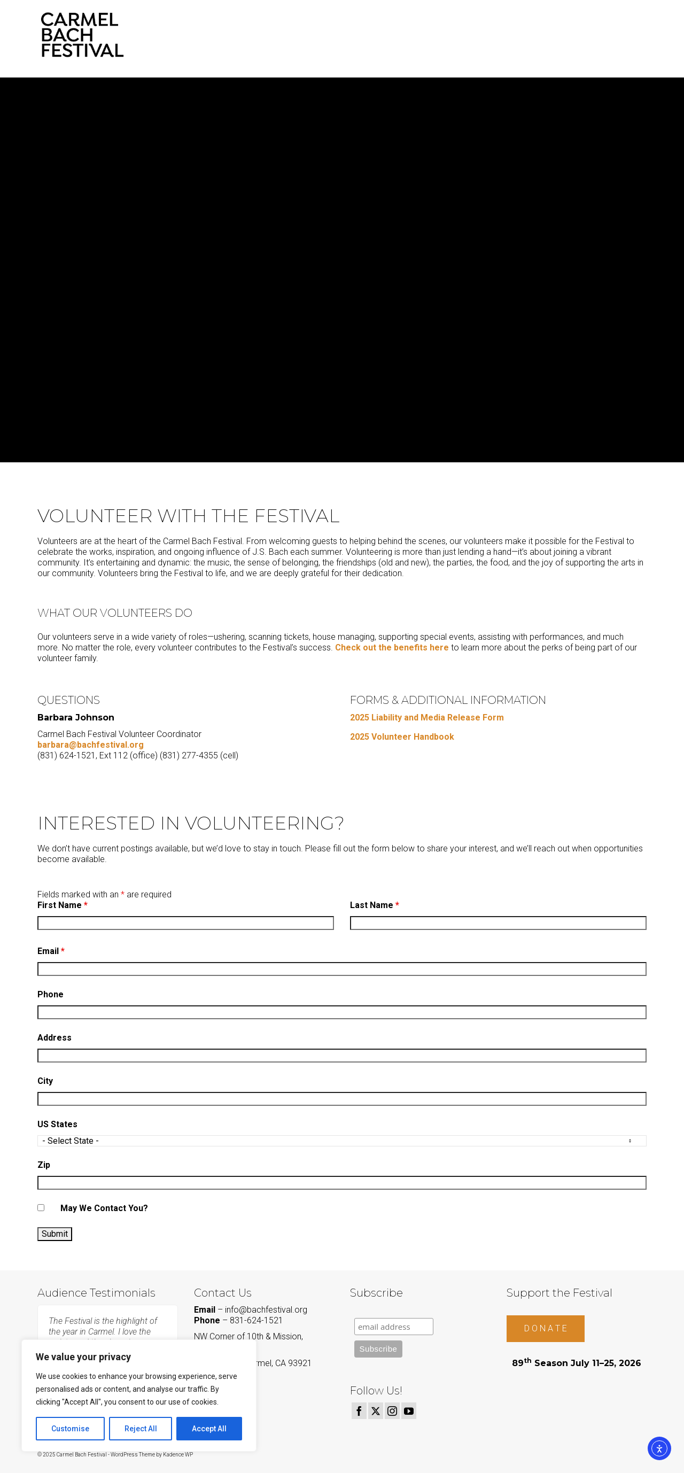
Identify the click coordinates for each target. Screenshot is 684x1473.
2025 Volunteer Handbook (402, 737)
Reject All (141, 1428)
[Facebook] (359, 1410)
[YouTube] (408, 1410)
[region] (138, 1395)
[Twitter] (375, 1410)
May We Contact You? (104, 1208)
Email (51, 951)
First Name (62, 905)
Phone (50, 994)
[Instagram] (392, 1410)
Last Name (374, 905)
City (45, 1081)
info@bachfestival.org (266, 1310)
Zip (43, 1165)
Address (54, 1038)
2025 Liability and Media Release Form (427, 717)
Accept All (209, 1428)
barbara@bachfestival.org (90, 745)
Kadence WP (178, 1455)
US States (57, 1124)
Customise (70, 1428)
